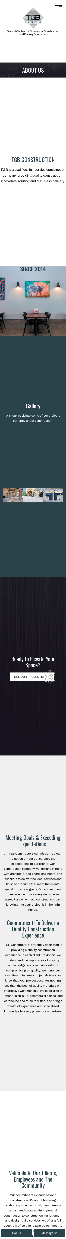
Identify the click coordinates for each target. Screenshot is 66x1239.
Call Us (16, 1233)
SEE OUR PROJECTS (28, 676)
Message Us (49, 1233)
